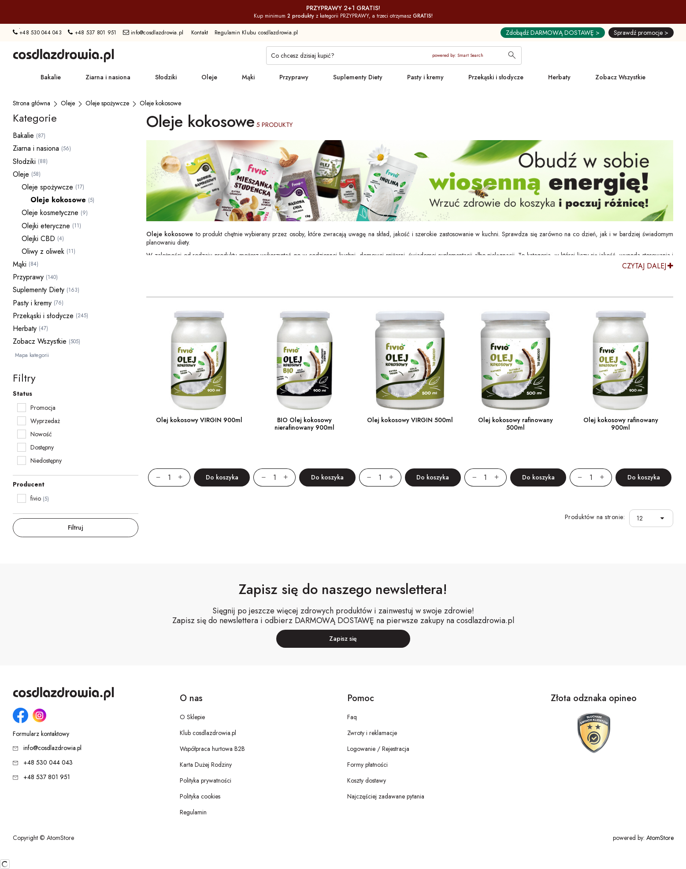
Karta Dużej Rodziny (206, 764)
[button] (665, 518)
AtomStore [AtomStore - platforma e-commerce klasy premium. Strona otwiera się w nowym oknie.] (660, 837)
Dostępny (42, 447)
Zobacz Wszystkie (620, 77)
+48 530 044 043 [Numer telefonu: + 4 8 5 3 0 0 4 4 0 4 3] (37, 33)
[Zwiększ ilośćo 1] (184, 477)
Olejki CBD (38, 239)
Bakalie (51, 77)
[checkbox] (21, 407)
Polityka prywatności (205, 780)
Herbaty (559, 77)
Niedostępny (46, 460)
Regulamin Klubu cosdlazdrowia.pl (256, 33)
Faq (352, 717)
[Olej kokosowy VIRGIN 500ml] (410, 360)
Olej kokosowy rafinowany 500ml (515, 424)
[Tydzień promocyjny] (409, 180)
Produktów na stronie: (595, 517)
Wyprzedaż (45, 420)
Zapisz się (343, 638)
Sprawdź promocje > (641, 32)
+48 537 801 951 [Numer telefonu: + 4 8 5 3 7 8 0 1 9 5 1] (92, 33)
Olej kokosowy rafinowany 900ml (620, 424)
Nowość (41, 434)
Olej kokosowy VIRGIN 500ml (410, 420)
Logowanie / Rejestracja (378, 748)
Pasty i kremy (425, 77)
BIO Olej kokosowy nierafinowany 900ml (304, 424)
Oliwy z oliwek (43, 251)
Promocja (43, 407)
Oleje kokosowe (58, 200)
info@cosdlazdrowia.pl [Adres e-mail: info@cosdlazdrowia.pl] (153, 33)
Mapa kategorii (32, 355)
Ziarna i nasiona (107, 77)
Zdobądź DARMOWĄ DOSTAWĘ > (553, 32)
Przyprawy (293, 77)
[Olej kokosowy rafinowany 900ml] (620, 360)
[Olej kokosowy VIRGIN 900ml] (199, 360)
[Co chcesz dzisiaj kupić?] (394, 55)
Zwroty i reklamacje (372, 732)
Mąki (248, 77)
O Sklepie (192, 717)
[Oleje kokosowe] (160, 103)
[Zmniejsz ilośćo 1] (154, 477)
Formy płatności (367, 764)
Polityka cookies (200, 796)
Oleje (209, 77)
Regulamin (193, 812)
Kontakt (199, 33)
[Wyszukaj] (512, 56)
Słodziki (166, 77)
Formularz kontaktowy (41, 734)
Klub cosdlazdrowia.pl (208, 732)
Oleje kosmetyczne (50, 213)
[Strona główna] (31, 103)
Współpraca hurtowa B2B (212, 748)
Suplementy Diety (357, 77)
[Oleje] (68, 103)
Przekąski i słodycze (495, 77)
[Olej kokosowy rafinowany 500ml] (515, 360)
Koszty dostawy (366, 780)
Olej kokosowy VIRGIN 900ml (199, 420)
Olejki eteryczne (46, 226)
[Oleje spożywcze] (107, 103)
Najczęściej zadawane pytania (385, 796)
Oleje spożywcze (47, 187)
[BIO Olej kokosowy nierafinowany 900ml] (304, 360)
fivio (35, 498)
